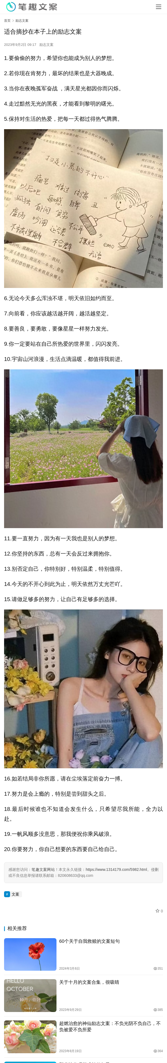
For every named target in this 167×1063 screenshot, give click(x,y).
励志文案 (46, 45)
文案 (15, 894)
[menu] (158, 7)
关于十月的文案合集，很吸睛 (89, 982)
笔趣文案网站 (43, 869)
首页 (7, 21)
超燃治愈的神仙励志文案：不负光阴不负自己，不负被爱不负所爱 (110, 1026)
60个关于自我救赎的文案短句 (89, 941)
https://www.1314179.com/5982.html (116, 869)
